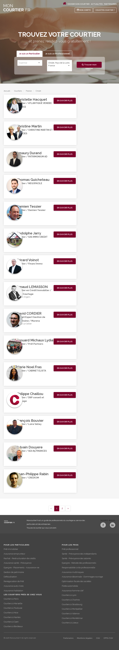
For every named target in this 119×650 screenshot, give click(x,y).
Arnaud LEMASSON (32, 287)
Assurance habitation (13, 590)
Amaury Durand (29, 153)
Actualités (97, 4)
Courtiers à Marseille (13, 603)
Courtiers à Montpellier (72, 609)
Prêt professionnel (70, 549)
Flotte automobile (70, 586)
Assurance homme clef (72, 590)
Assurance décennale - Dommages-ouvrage (82, 577)
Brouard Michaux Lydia (34, 340)
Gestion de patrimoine (14, 572)
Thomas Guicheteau (32, 180)
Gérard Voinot (27, 260)
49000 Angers (23, 297)
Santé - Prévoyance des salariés (76, 558)
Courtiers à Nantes (12, 617)
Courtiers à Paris (11, 599)
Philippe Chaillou (29, 394)
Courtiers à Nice (11, 612)
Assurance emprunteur (14, 554)
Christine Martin (29, 126)
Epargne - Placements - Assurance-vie (21, 567)
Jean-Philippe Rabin (32, 474)
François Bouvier (30, 421)
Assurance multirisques (73, 572)
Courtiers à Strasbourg (72, 604)
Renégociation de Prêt (14, 581)
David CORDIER (29, 313)
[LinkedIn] (112, 525)
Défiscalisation (10, 577)
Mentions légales (84, 638)
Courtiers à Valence (70, 613)
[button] (65, 101)
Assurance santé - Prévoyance (17, 563)
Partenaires (110, 4)
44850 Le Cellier (24, 324)
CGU (98, 638)
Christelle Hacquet (31, 99)
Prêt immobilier (11, 549)
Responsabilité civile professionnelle (78, 567)
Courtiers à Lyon (69, 595)
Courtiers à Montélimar (72, 618)
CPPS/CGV (108, 638)
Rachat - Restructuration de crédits (20, 558)
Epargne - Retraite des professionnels (79, 563)
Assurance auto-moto (14, 586)
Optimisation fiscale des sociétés (76, 581)
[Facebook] (103, 525)
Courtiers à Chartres (71, 600)
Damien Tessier (28, 206)
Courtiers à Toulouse (13, 608)
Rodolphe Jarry (28, 233)
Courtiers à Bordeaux (13, 626)
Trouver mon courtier (89, 65)
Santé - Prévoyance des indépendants (79, 554)
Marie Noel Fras (29, 367)
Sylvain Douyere (29, 447)
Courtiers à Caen (11, 622)
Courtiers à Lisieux (70, 623)
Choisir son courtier (78, 4)
